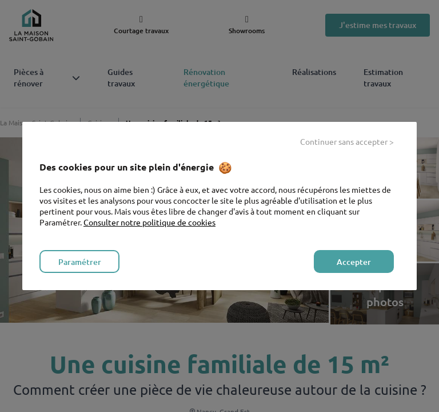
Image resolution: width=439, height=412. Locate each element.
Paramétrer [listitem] (79, 261)
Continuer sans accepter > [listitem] (347, 141)
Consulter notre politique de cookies (149, 222)
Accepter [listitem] (354, 261)
